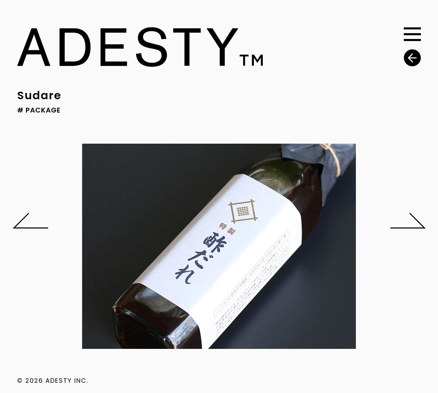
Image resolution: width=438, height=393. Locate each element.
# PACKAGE (39, 110)
